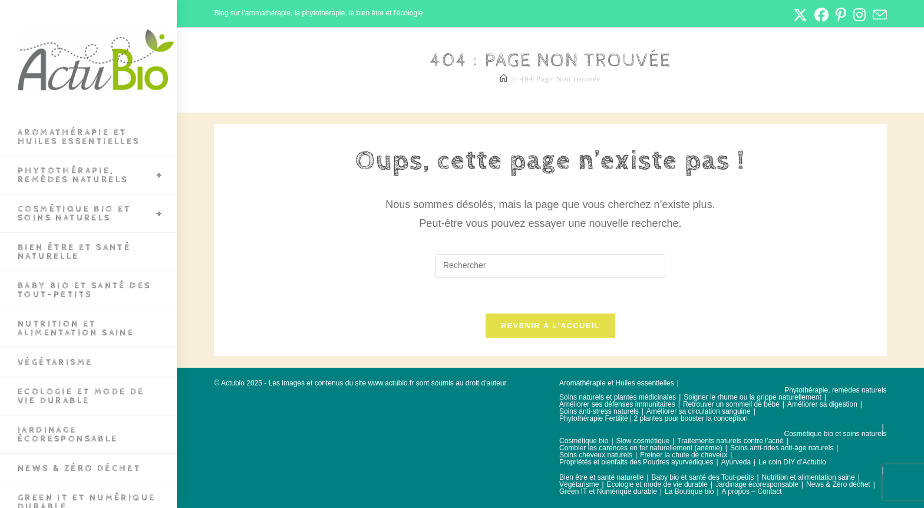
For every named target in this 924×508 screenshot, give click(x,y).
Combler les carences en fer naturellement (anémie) (640, 448)
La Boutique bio (689, 491)
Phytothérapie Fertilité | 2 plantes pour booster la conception (653, 418)
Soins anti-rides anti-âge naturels (781, 448)
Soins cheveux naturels (595, 455)
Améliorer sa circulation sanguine (698, 411)
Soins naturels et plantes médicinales (617, 397)
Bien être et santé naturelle (601, 477)
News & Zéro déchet (838, 484)
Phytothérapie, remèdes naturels (835, 390)
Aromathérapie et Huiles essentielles (616, 383)
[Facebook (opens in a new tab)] (821, 15)
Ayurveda (736, 462)
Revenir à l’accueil (550, 325)
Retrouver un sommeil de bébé (731, 404)
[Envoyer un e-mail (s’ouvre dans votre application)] (878, 15)
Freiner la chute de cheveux (683, 455)
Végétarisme (579, 484)
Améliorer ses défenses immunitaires (617, 404)
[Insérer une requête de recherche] (550, 266)
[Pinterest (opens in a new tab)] (841, 15)
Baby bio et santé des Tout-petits (703, 477)
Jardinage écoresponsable (756, 484)
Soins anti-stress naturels (599, 411)
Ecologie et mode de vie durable (657, 484)
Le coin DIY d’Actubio (792, 462)
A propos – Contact (752, 491)
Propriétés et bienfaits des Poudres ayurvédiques (636, 462)
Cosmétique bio (583, 441)
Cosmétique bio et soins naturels (835, 434)
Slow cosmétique (643, 441)
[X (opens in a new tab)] (800, 15)
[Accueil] (504, 78)
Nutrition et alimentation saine (808, 477)
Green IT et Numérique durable (608, 491)
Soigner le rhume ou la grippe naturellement (752, 397)
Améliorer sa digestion (822, 404)
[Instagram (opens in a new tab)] (859, 15)
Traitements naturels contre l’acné (730, 441)
